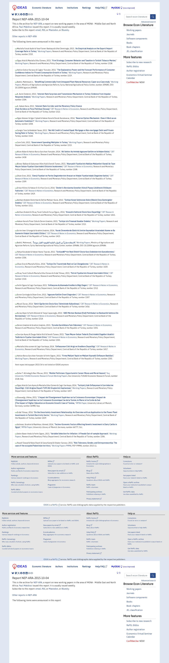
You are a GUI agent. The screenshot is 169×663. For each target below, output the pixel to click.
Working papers (133, 30)
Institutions (72, 8)
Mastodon (53, 30)
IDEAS (46, 505)
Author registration (135, 71)
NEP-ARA (38, 24)
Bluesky (65, 30)
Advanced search (148, 22)
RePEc (56, 505)
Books (129, 43)
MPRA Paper (81, 403)
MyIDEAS (123, 8)
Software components (136, 38)
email (38, 30)
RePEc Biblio (132, 66)
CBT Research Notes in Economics (65, 109)
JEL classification (134, 51)
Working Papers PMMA (61, 446)
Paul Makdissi (25, 27)
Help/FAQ (101, 8)
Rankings (86, 8)
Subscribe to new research (138, 62)
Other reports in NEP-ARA (24, 36)
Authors (59, 8)
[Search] (153, 16)
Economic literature (41, 8)
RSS (43, 30)
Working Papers (44, 51)
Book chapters (133, 47)
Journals (130, 34)
